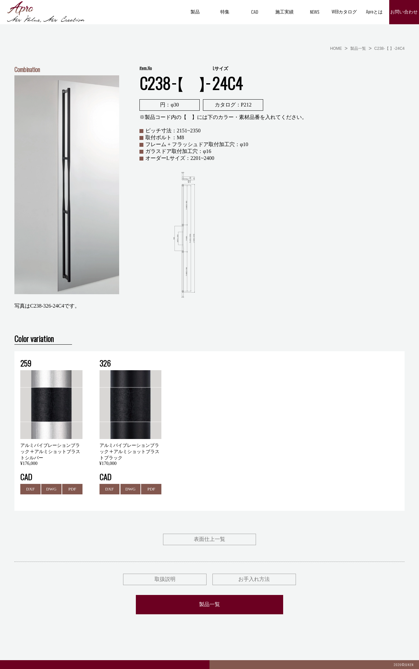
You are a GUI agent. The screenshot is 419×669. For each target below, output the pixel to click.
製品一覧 (358, 48)
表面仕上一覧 (209, 539)
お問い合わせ (404, 12)
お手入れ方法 (254, 579)
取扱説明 (165, 579)
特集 (224, 11)
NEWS (314, 11)
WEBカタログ (344, 11)
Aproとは (374, 11)
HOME (336, 48)
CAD (254, 11)
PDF (72, 489)
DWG (51, 489)
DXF (30, 489)
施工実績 (284, 11)
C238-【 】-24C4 (389, 48)
